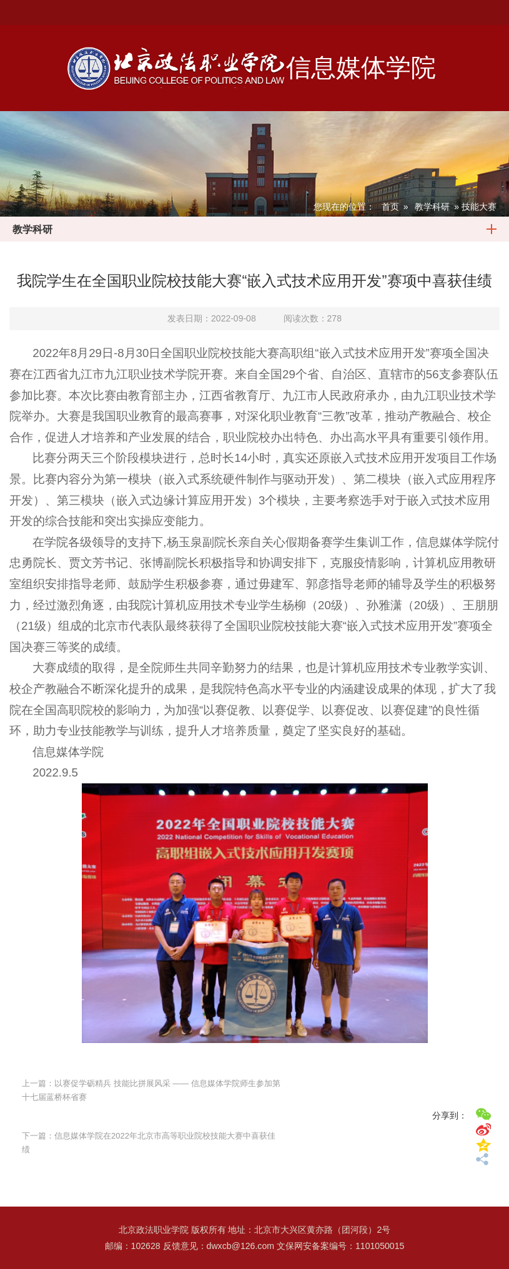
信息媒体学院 (361, 68)
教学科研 (432, 207)
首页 (390, 207)
